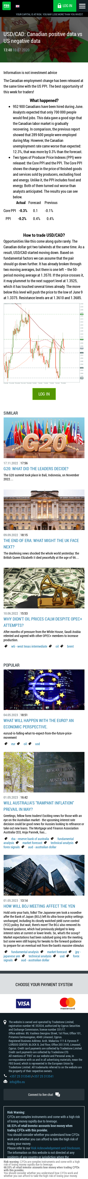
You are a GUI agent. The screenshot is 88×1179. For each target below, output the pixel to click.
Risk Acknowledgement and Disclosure (55, 1148)
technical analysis (62, 842)
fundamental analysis (25, 952)
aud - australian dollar (42, 847)
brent (70, 646)
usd (37, 744)
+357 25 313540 (20, 1076)
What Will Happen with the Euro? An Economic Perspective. (39, 724)
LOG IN (44, 394)
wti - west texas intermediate (29, 646)
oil (57, 646)
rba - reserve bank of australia (30, 838)
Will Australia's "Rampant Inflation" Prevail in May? (39, 806)
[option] (22, 1003)
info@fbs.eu (17, 1082)
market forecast (32, 842)
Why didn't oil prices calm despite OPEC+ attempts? (43, 622)
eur (13, 744)
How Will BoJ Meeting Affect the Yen (39, 906)
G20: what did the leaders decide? (36, 468)
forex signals (12, 847)
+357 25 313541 (43, 1076)
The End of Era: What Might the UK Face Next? (41, 544)
